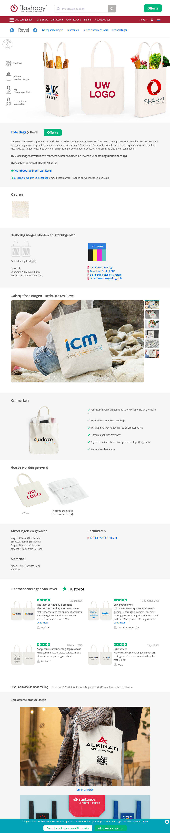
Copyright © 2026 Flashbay (146, 830)
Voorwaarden (108, 789)
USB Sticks (42, 19)
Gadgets (14, 814)
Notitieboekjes (102, 19)
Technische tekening (101, 267)
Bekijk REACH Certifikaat (103, 538)
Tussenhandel (77, 803)
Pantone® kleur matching (52, 793)
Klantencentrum (78, 793)
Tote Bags (18, 132)
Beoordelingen (120, 29)
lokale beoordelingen (77, 687)
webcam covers (17, 800)
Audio (12, 811)
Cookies (106, 793)
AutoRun (44, 796)
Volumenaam (46, 803)
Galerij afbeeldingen (52, 29)
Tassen (13, 803)
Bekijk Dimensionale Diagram (105, 274)
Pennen (88, 19)
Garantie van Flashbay (81, 800)
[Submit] (58, 8)
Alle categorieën (21, 19)
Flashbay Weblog (142, 789)
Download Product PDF (101, 271)
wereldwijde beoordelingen (114, 687)
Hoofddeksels (16, 807)
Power (13, 796)
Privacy (105, 803)
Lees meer (42, 622)
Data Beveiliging (47, 800)
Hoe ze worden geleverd (95, 29)
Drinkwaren (57, 19)
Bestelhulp (76, 789)
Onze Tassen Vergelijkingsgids (106, 278)
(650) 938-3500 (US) (151, 826)
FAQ (73, 796)
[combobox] (81, 8)
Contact (143, 19)
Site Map (75, 807)
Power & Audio (73, 19)
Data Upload (46, 789)
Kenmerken (73, 29)
